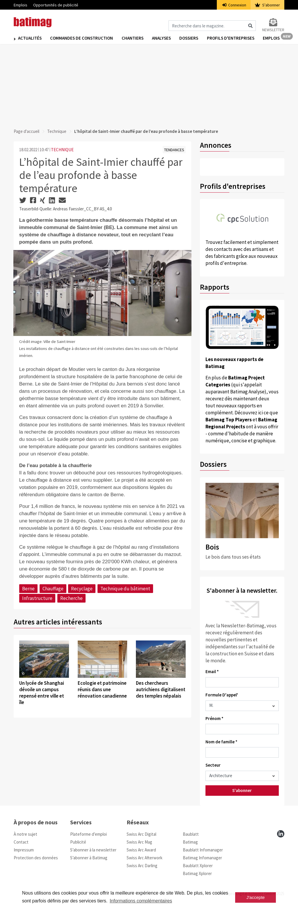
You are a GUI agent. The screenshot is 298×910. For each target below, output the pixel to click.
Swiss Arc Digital (141, 834)
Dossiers (189, 38)
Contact (21, 842)
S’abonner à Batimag (88, 857)
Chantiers (133, 38)
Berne (28, 588)
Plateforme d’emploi (88, 834)
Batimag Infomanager (202, 857)
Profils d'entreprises (231, 38)
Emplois (20, 5)
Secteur (213, 765)
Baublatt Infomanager (203, 850)
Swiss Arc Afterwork (144, 857)
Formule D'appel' (221, 695)
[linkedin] (280, 833)
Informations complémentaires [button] (141, 900)
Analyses (161, 38)
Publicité (78, 842)
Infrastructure (37, 598)
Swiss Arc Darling (142, 865)
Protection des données (36, 857)
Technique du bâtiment (125, 588)
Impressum (24, 850)
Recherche (71, 598)
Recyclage (82, 588)
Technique (56, 131)
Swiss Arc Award (141, 850)
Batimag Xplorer (197, 873)
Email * (212, 671)
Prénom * (214, 718)
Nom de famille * (221, 741)
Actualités (30, 38)
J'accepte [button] (255, 897)
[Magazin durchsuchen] (212, 25)
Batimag (190, 842)
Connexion (234, 5)
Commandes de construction (81, 38)
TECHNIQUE (62, 149)
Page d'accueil (26, 131)
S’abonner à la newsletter (93, 850)
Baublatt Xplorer (198, 865)
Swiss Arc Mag (139, 842)
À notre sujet (25, 834)
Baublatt (191, 834)
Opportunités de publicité (55, 5)
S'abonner (267, 5)
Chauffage (52, 588)
